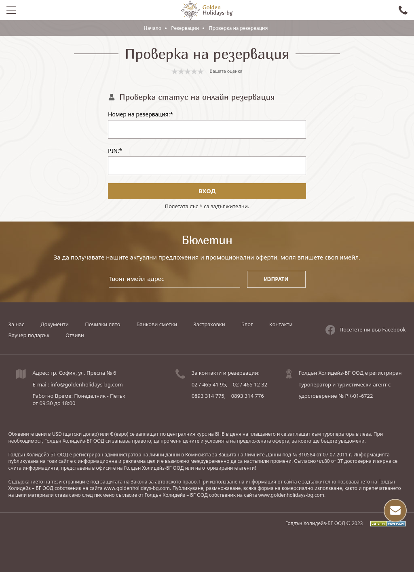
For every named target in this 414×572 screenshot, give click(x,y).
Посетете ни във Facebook (365, 329)
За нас (16, 324)
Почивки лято (102, 324)
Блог (247, 324)
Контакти (281, 324)
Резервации (185, 28)
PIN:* (115, 151)
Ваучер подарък (28, 335)
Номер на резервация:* (140, 114)
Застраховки (209, 324)
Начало (152, 28)
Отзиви (74, 335)
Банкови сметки (156, 324)
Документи (54, 324)
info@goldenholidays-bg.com (87, 384)
